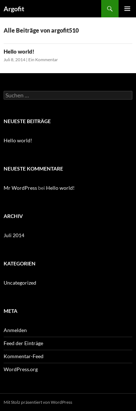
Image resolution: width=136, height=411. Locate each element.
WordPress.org (21, 369)
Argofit (14, 9)
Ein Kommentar (43, 59)
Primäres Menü (127, 8)
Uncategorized (20, 283)
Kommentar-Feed (24, 356)
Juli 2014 (14, 235)
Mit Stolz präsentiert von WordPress (38, 402)
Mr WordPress (20, 188)
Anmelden (15, 330)
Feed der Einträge (23, 343)
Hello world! (19, 51)
